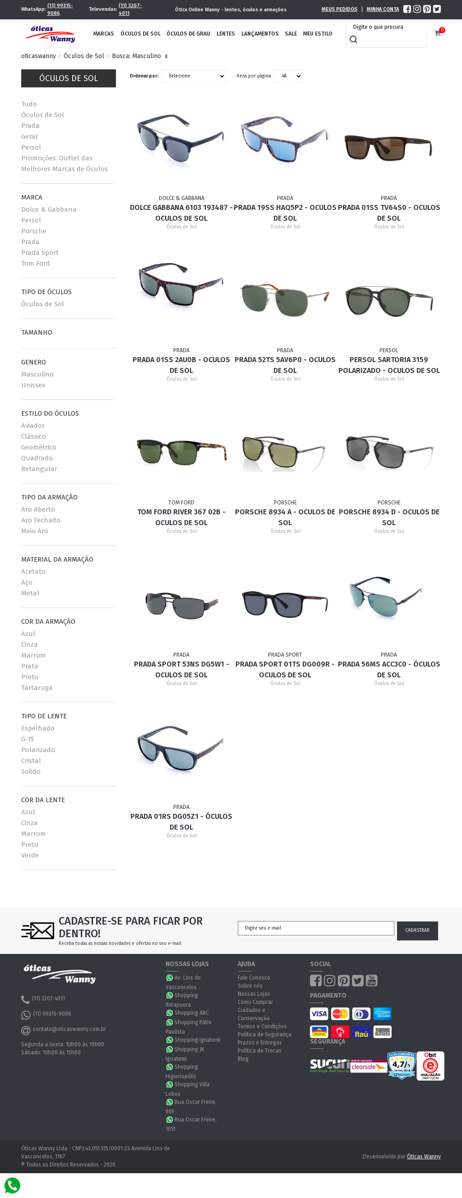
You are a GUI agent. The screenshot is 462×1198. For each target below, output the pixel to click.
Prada (30, 126)
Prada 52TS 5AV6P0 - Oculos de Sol (285, 365)
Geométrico (38, 447)
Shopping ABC (192, 1013)
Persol (31, 147)
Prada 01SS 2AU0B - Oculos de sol (181, 365)
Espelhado (38, 728)
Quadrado (37, 458)
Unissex (33, 385)
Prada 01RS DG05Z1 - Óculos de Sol (181, 821)
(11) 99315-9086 (60, 9)
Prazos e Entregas (260, 1042)
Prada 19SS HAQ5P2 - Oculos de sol (285, 212)
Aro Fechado (40, 520)
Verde (30, 855)
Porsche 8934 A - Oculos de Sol (285, 517)
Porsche (33, 231)
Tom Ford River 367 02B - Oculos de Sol (181, 517)
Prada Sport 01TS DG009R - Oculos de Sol (285, 669)
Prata (29, 666)
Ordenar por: (143, 76)
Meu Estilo (318, 34)
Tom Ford (35, 263)
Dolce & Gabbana (49, 209)
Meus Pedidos (339, 9)
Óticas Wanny (424, 1156)
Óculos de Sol (140, 34)
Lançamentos (260, 34)
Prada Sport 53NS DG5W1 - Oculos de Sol (181, 669)
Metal (30, 593)
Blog (243, 1059)
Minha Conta (383, 9)
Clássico (33, 436)
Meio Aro (34, 531)
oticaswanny (38, 56)
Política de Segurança (264, 1034)
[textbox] (388, 27)
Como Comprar (255, 1002)
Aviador (33, 426)
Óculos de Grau (188, 34)
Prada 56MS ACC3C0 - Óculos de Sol (389, 669)
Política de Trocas (260, 1051)
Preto (29, 677)
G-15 (27, 739)
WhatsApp (170, 978)
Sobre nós (250, 986)
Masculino (37, 374)
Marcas (103, 34)
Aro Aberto (38, 509)
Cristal (31, 761)
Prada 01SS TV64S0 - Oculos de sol (389, 212)
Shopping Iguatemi (198, 1040)
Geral (29, 136)
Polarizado (38, 750)
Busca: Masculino (136, 56)
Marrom (33, 655)
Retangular (39, 469)
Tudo (29, 104)
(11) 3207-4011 (130, 9)
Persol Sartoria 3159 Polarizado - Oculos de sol (389, 365)
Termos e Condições (262, 1026)
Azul (28, 634)
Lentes (226, 34)
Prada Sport (40, 253)
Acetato (33, 571)
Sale (291, 34)
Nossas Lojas (254, 994)
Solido (31, 771)
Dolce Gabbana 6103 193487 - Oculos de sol (181, 212)
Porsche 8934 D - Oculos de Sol (389, 517)
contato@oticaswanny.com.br (63, 1030)
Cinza (29, 644)
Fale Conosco (254, 978)
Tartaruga (37, 688)
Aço (26, 582)
